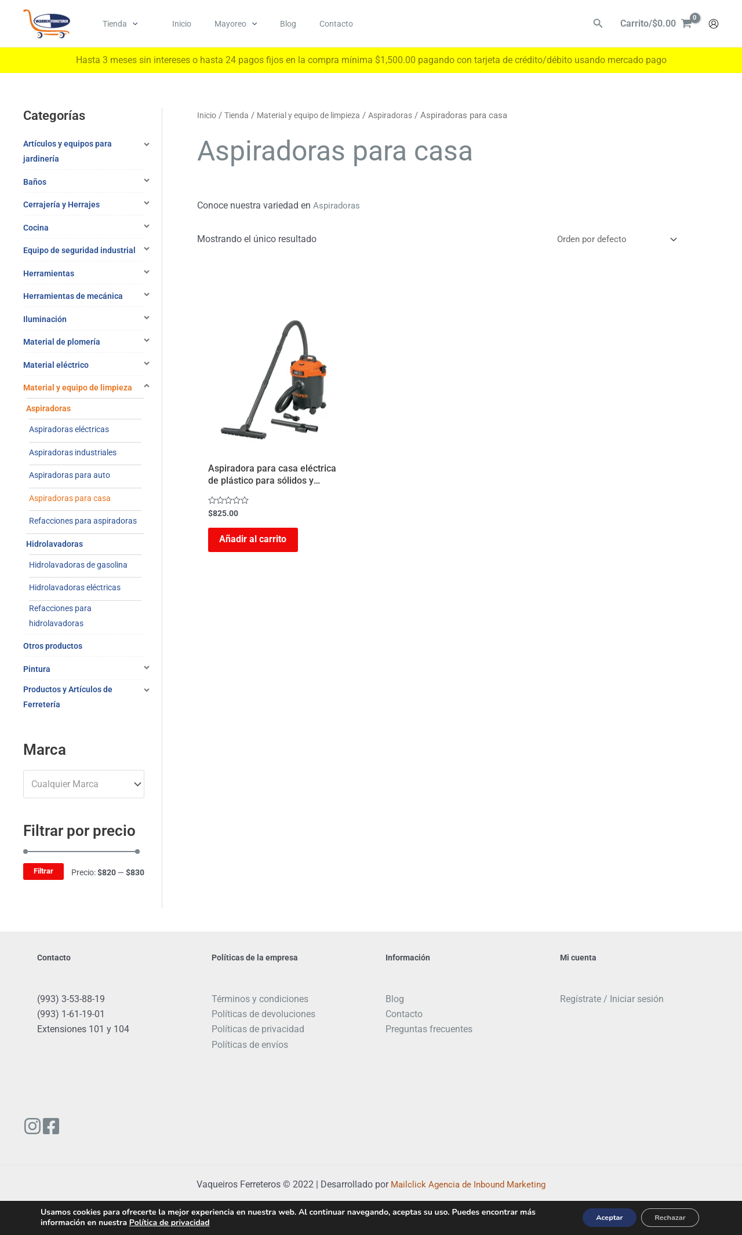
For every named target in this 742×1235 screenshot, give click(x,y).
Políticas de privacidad (258, 1029)
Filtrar (43, 871)
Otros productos (52, 646)
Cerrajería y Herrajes (61, 204)
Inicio (208, 115)
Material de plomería (61, 341)
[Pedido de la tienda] (612, 240)
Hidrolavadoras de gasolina (78, 564)
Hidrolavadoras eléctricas (75, 587)
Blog (394, 998)
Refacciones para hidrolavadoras (60, 616)
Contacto (404, 1014)
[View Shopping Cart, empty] (656, 24)
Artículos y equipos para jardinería (67, 151)
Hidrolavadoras (54, 544)
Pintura (36, 669)
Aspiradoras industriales (73, 452)
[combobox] (83, 784)
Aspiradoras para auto (69, 475)
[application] (128, 23)
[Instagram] (32, 1126)
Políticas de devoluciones (263, 1014)
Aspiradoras (48, 408)
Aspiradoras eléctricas (69, 429)
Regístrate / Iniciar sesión (612, 998)
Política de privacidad (169, 1221)
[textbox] (78, 784)
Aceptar (593, 1216)
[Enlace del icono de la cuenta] (713, 24)
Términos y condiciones (260, 998)
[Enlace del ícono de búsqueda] (598, 24)
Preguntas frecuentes (428, 1029)
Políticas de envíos (250, 1044)
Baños (34, 182)
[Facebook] (59, 1126)
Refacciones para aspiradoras (83, 520)
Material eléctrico (56, 365)
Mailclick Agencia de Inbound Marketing (468, 1184)
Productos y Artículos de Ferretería (67, 697)
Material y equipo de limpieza (77, 387)
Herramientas (48, 273)
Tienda (240, 115)
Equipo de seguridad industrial (79, 250)
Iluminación (45, 319)
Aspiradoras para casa (70, 498)
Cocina (36, 227)
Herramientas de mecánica (73, 296)
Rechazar (665, 1216)
